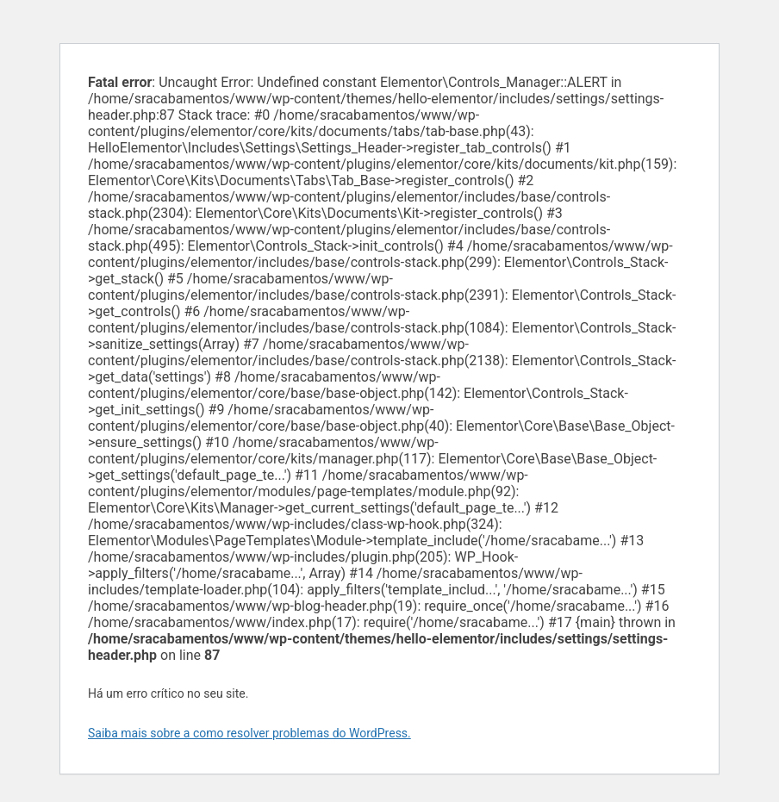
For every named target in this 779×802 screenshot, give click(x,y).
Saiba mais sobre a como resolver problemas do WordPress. (249, 733)
